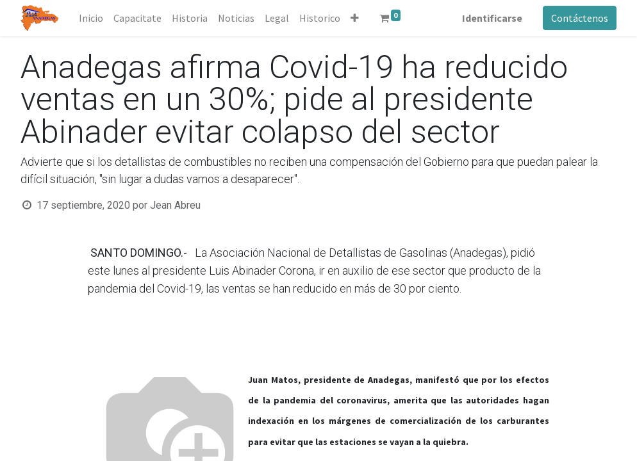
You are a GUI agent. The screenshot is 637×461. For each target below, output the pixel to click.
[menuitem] (91, 18)
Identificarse (492, 18)
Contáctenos (579, 18)
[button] (354, 18)
